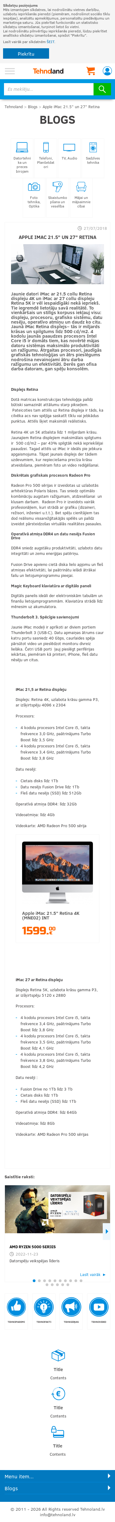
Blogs (32, 106)
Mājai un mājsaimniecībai (81, 194)
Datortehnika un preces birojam (22, 158)
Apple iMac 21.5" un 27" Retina (71, 106)
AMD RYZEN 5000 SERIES (33, 1246)
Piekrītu (26, 53)
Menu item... (19, 1476)
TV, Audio (69, 151)
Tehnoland (14, 106)
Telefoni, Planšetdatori (45, 155)
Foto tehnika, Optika (34, 194)
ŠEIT (50, 41)
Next (106, 1231)
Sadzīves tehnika (93, 153)
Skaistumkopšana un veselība (57, 194)
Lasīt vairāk (90, 1274)
